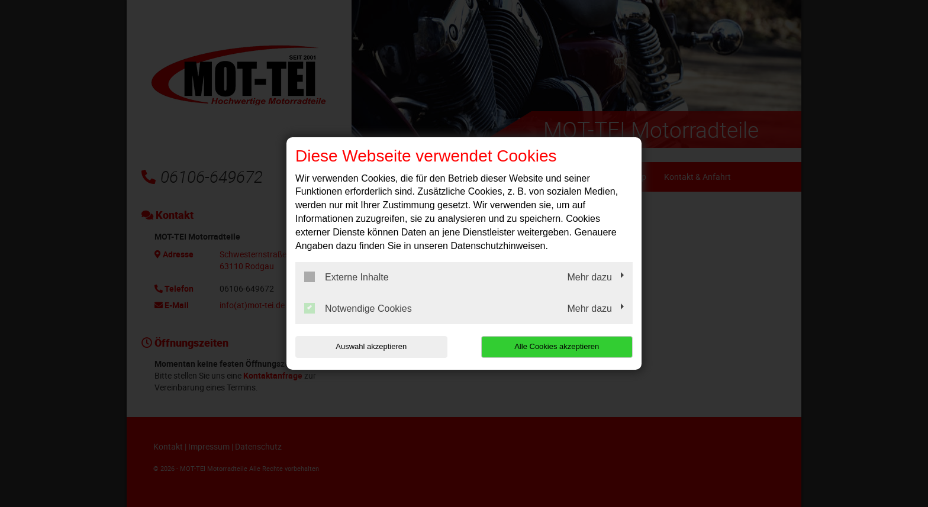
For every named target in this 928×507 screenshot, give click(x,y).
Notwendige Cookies (358, 308)
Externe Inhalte (346, 277)
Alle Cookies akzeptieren (556, 346)
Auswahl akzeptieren (371, 346)
